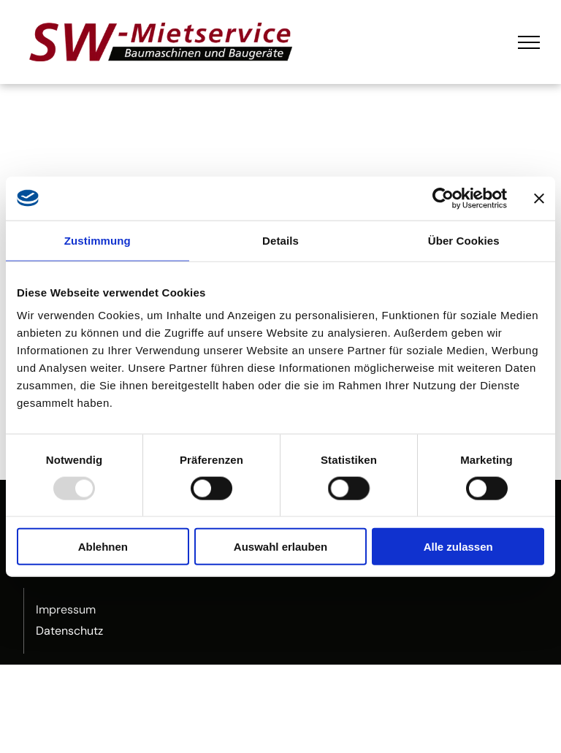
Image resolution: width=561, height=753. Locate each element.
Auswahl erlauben (280, 546)
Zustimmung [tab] (97, 240)
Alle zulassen (458, 546)
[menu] (529, 42)
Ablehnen (103, 546)
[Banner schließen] (539, 198)
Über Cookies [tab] (464, 240)
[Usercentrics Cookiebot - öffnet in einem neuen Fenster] (443, 198)
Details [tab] (280, 240)
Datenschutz (69, 630)
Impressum (66, 609)
